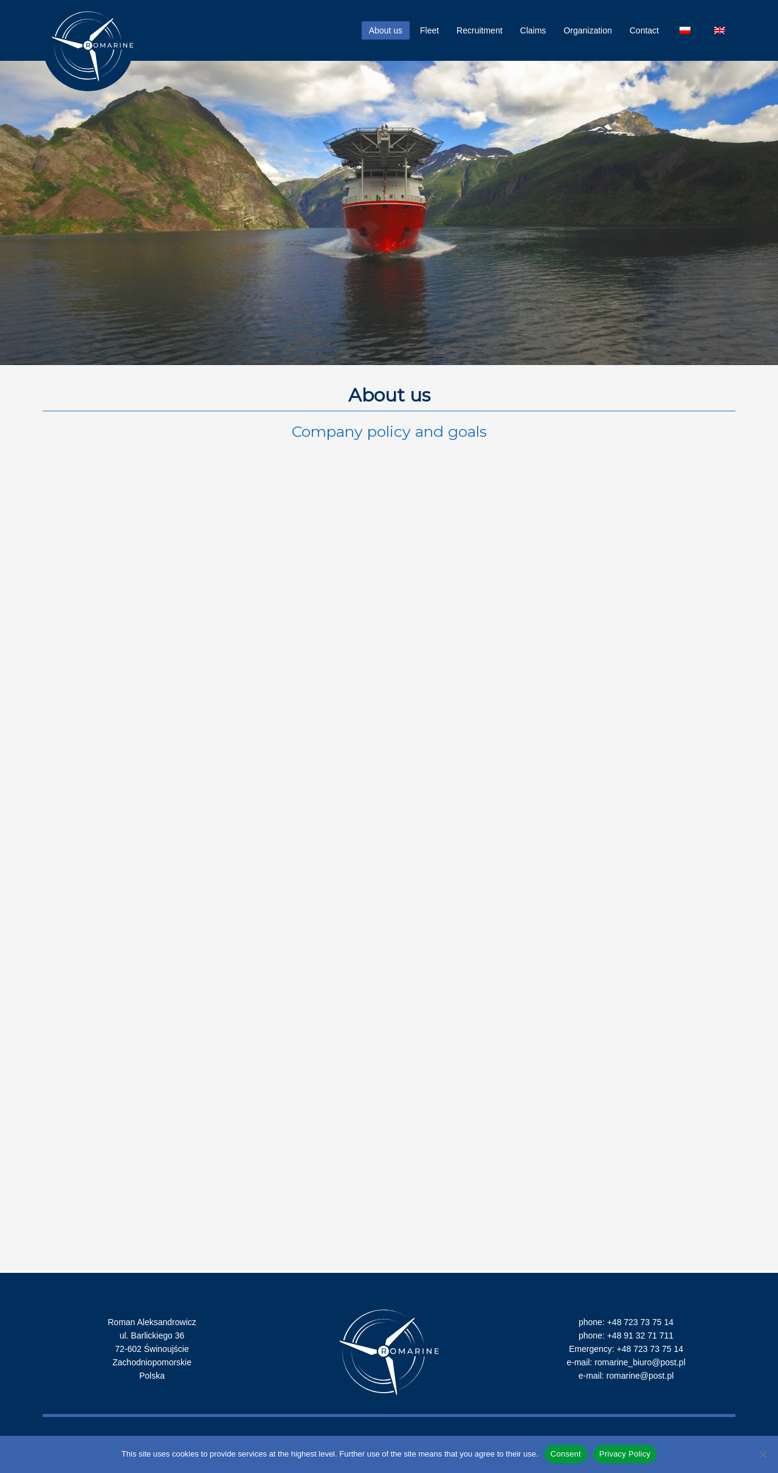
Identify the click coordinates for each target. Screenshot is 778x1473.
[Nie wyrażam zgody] (763, 1454)
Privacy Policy (624, 1453)
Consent (566, 1453)
